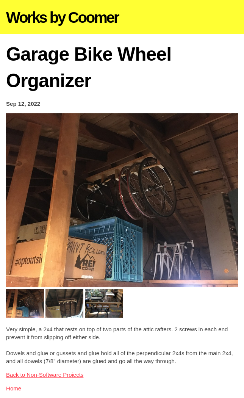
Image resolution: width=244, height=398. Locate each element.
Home (13, 388)
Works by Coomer (62, 17)
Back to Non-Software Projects (44, 374)
